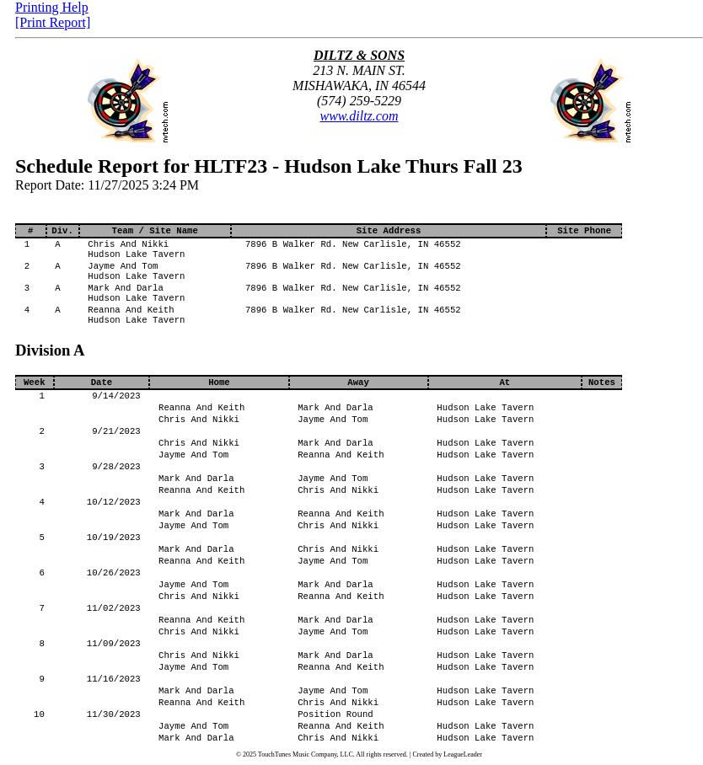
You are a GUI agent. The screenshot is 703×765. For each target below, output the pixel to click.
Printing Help (52, 7)
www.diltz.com (358, 116)
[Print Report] (52, 22)
